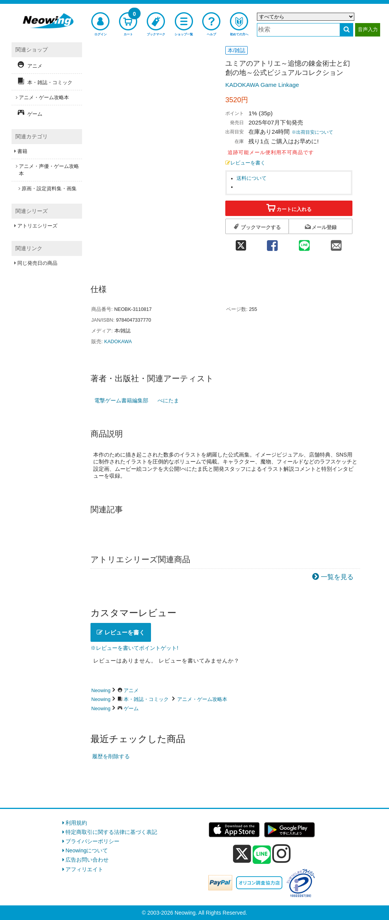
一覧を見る (337, 577)
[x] (242, 854)
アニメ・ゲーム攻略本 (202, 699)
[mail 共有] (336, 243)
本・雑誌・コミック (146, 699)
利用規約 (76, 823)
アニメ (131, 690)
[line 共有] (304, 243)
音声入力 (368, 29)
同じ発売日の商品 (37, 263)
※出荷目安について (312, 132)
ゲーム (131, 708)
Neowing (101, 690)
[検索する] (346, 30)
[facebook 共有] (272, 243)
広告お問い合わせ (87, 860)
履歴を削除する (111, 756)
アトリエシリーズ (37, 226)
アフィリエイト (84, 869)
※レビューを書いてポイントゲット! (134, 648)
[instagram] (281, 853)
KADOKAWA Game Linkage (262, 84)
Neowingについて (86, 850)
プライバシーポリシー (92, 841)
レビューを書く (245, 163)
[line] (262, 855)
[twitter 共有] (240, 243)
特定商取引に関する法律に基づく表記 (111, 832)
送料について (251, 178)
